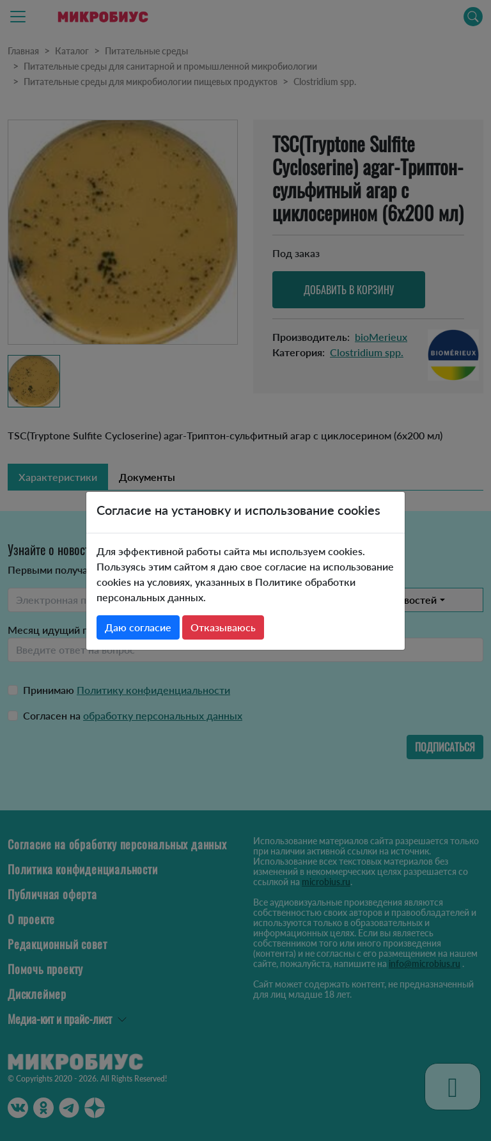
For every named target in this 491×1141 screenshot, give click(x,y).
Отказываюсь (223, 627)
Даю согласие (138, 627)
